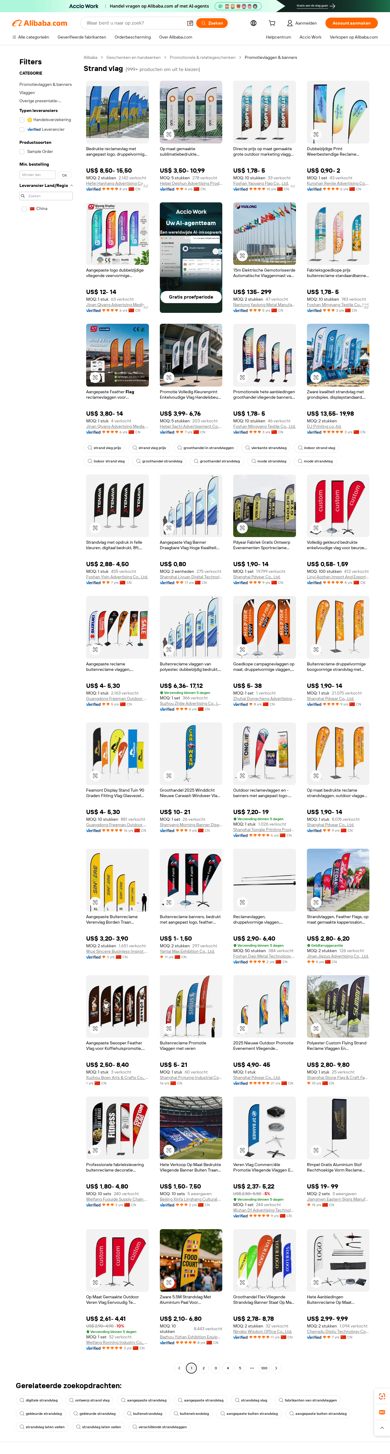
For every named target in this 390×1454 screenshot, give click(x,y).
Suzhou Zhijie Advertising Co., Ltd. (191, 703)
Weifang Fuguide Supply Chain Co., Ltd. (117, 1199)
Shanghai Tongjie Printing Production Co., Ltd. (264, 829)
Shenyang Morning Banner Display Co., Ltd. (191, 824)
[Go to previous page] (179, 1368)
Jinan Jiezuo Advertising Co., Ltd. (338, 956)
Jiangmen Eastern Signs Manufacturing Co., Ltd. (338, 1199)
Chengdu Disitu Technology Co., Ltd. (338, 1331)
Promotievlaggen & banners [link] (271, 57)
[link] (382, 1396)
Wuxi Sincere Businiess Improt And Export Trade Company (117, 951)
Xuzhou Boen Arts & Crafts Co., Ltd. (117, 1077)
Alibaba (90, 57)
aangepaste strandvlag (143, 1400)
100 (264, 1368)
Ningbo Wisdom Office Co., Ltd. (262, 1331)
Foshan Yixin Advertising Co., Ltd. (117, 576)
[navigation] (46, 713)
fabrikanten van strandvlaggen (308, 1400)
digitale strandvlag (39, 1400)
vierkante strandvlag (266, 447)
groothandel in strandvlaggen (205, 447)
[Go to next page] (276, 1368)
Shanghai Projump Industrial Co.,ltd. (191, 1077)
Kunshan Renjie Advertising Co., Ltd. (338, 183)
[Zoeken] (212, 23)
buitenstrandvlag (144, 1413)
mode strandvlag (268, 461)
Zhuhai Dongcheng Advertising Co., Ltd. (264, 698)
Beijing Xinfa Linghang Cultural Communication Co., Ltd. (191, 1199)
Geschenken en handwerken (133, 57)
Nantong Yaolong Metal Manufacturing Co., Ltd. (264, 304)
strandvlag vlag (251, 1400)
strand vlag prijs (104, 447)
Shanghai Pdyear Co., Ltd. (257, 576)
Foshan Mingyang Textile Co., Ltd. (338, 304)
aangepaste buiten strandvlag (249, 1413)
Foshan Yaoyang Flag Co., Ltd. (261, 183)
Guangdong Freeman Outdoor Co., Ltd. (117, 698)
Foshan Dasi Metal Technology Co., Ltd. (264, 956)
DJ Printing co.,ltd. (324, 426)
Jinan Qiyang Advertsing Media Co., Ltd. (117, 304)
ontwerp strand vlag (89, 1400)
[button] (190, 23)
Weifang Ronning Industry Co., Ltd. (117, 1342)
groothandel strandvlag (159, 461)
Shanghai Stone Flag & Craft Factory (338, 1077)
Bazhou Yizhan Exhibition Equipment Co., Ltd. (191, 1336)
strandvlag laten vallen (42, 1427)
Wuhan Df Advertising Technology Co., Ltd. (264, 1210)
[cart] (273, 24)
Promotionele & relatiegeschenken (203, 57)
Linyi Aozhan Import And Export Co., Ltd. (338, 576)
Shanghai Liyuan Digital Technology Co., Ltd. (191, 576)
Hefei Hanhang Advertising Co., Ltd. (117, 183)
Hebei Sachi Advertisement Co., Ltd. (191, 426)
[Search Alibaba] (134, 23)
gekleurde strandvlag (41, 1413)
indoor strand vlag (316, 447)
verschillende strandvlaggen (160, 1427)
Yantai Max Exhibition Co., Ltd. (187, 951)
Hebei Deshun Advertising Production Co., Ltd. (191, 183)
